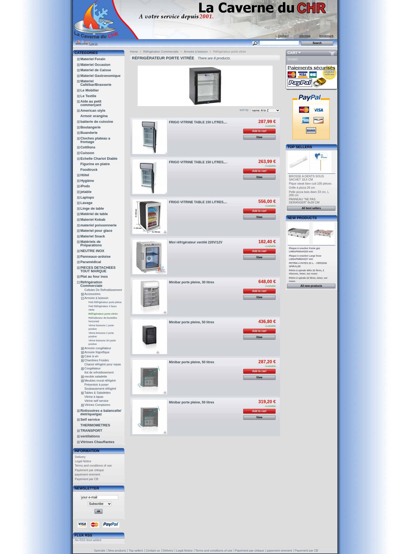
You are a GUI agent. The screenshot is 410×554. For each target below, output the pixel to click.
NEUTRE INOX (92, 251)
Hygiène (87, 181)
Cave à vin (91, 356)
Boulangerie (90, 127)
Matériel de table (94, 214)
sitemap (305, 36)
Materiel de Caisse (95, 70)
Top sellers (299, 147)
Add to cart (259, 131)
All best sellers (311, 208)
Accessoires (92, 293)
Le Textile (88, 96)
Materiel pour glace (96, 231)
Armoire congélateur (97, 348)
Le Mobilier (89, 90)
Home (134, 51)
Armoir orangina (94, 116)
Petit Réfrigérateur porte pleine (105, 302)
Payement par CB (86, 479)
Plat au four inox (94, 276)
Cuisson (87, 153)
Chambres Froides (96, 360)
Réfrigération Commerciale (91, 284)
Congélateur (92, 368)
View (259, 137)
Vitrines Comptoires (97, 404)
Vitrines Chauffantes (97, 442)
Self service (90, 419)
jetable (86, 192)
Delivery (80, 456)
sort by (244, 109)
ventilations (90, 436)
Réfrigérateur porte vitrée (103, 313)
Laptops (87, 197)
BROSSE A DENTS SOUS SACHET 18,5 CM (306, 178)
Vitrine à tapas (93, 396)
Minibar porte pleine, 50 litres (191, 322)
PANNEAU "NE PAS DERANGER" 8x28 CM (304, 201)
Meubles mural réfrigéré (100, 380)
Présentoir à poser (96, 384)
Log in (93, 43)
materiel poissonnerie (98, 225)
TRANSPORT (91, 431)
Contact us (153, 550)
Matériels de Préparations (91, 243)
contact (283, 36)
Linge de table (92, 208)
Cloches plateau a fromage (95, 140)
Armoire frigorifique (97, 352)
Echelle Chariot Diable (98, 159)
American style (93, 110)
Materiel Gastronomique (100, 76)
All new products (311, 285)
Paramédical (90, 262)
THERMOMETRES (95, 425)
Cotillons (88, 147)
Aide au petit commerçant (90, 103)
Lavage (86, 203)
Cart (292, 53)
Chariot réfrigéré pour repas (102, 364)
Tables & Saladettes (97, 392)
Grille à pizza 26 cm (302, 187)
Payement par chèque (89, 470)
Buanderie (89, 133)
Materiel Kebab (92, 219)
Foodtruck (89, 170)
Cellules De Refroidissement (103, 289)
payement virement (87, 474)
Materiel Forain (92, 59)
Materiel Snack (92, 236)
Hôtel (84, 175)
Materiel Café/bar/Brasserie (95, 83)
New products (302, 218)
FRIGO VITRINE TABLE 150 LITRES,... (198, 122)
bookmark (326, 36)
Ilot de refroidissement (99, 372)
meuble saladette (95, 376)
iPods (85, 186)
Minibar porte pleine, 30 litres (191, 282)
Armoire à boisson (96, 298)
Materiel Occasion (95, 65)
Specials (99, 550)
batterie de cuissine (96, 122)
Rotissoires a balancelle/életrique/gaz (100, 412)
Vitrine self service (96, 400)
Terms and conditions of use (93, 465)
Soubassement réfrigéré (100, 388)
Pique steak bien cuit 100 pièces (310, 183)
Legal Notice (83, 461)
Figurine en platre (95, 164)
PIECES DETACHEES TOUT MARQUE (98, 269)
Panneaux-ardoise (95, 256)
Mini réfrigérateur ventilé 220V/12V (195, 242)
